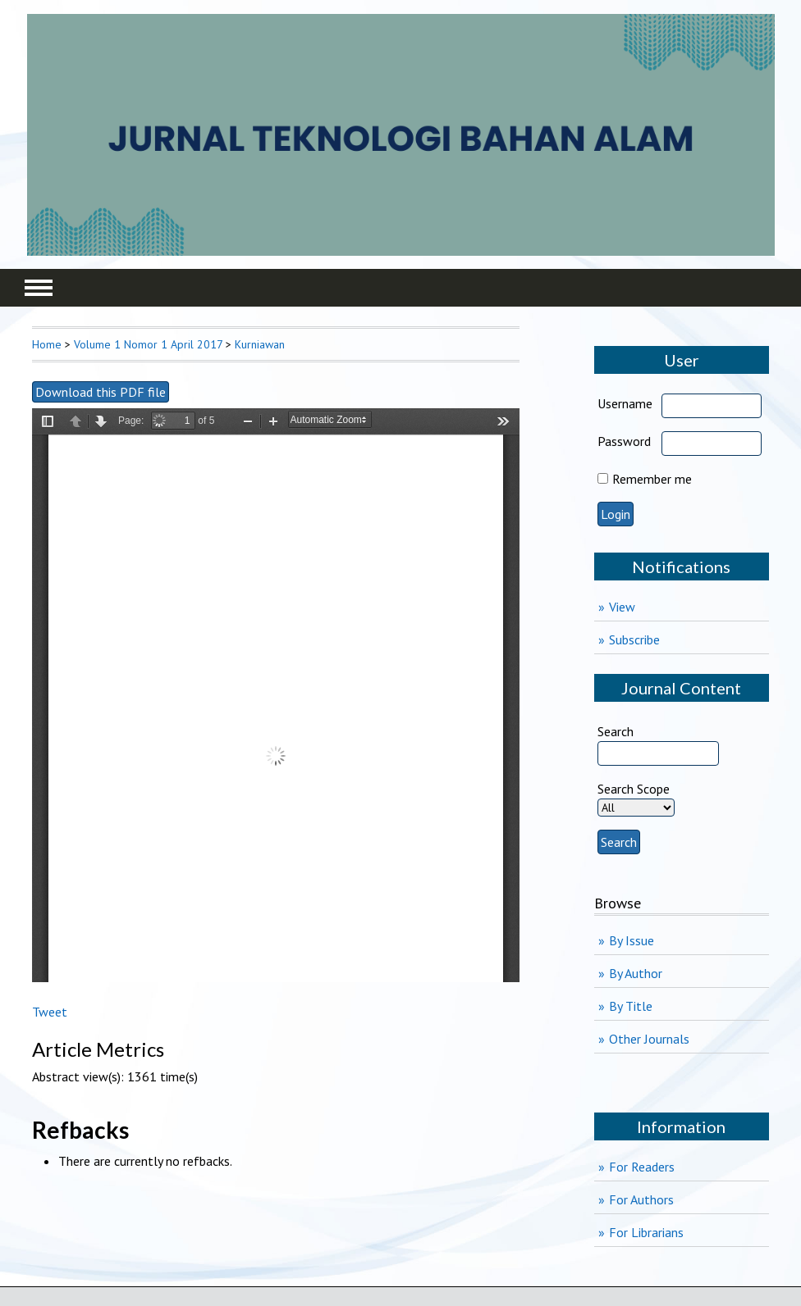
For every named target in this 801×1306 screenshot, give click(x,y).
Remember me (652, 479)
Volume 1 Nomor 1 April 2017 (148, 344)
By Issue (631, 940)
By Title (630, 1006)
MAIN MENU (39, 288)
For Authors (641, 1199)
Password (624, 441)
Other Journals (649, 1039)
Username (624, 403)
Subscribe (634, 639)
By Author (635, 973)
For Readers (642, 1166)
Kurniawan (260, 344)
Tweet (49, 1011)
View (622, 606)
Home (47, 344)
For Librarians (646, 1232)
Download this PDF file (100, 392)
